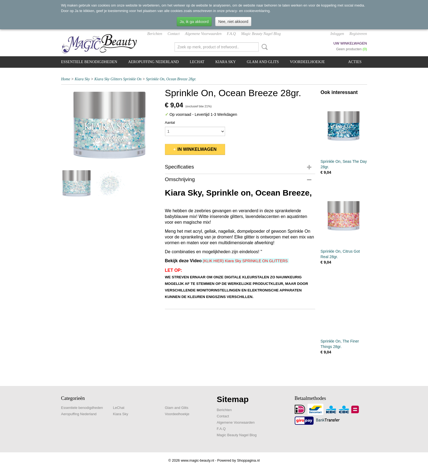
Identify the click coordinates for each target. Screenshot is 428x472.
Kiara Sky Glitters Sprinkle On (117, 79)
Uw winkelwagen (350, 43)
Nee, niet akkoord (233, 21)
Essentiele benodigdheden (89, 62)
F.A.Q (231, 34)
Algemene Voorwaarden (203, 34)
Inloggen (337, 34)
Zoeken (263, 47)
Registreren (358, 34)
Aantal (170, 122)
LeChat (197, 62)
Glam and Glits (263, 62)
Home (65, 79)
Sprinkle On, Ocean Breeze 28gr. (171, 79)
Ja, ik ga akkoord (194, 21)
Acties (355, 62)
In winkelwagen (197, 149)
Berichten (154, 34)
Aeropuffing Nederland (153, 62)
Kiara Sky (225, 62)
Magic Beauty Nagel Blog (261, 34)
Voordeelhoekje (307, 62)
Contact (173, 34)
